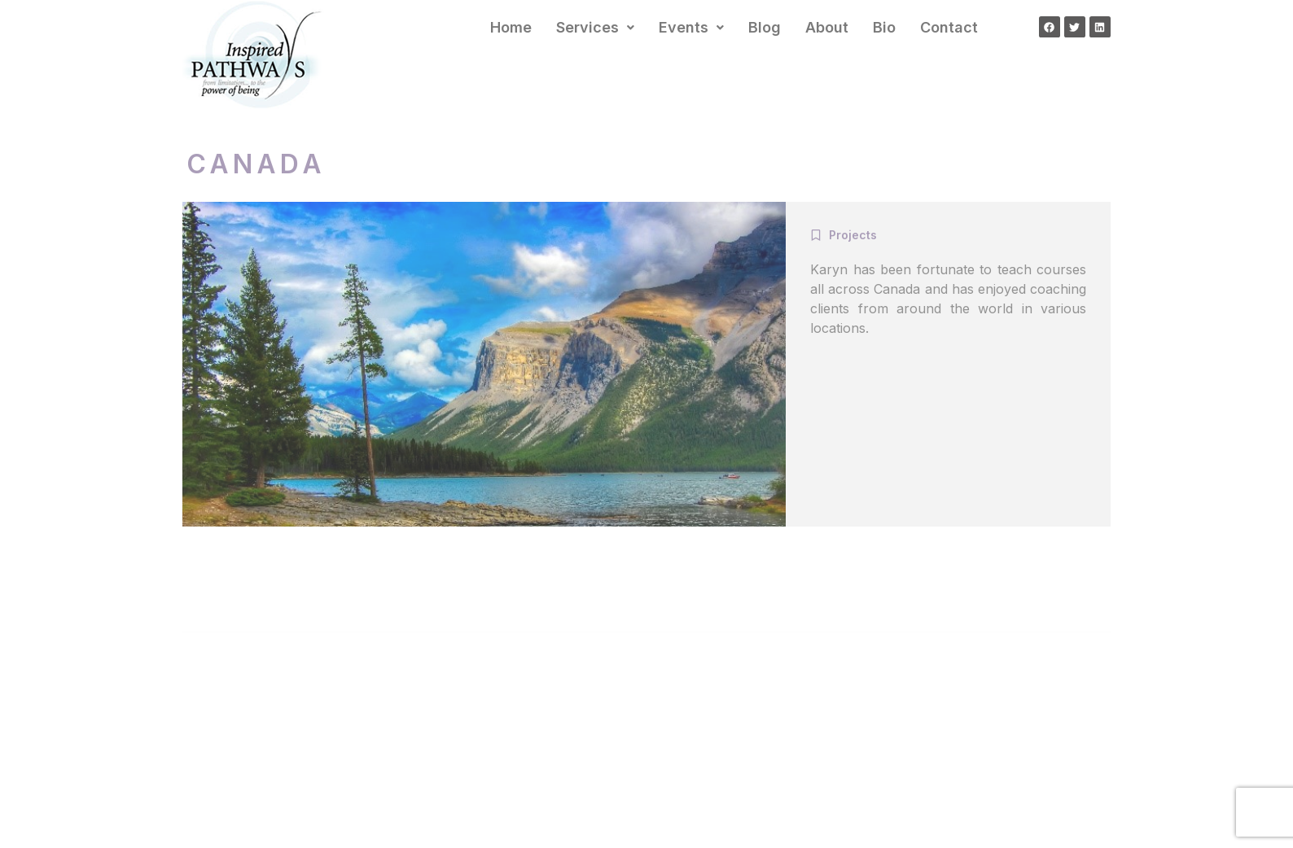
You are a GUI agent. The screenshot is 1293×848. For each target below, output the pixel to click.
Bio (884, 27)
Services (595, 27)
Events (691, 27)
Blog (764, 27)
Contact (949, 27)
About (826, 27)
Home (511, 27)
